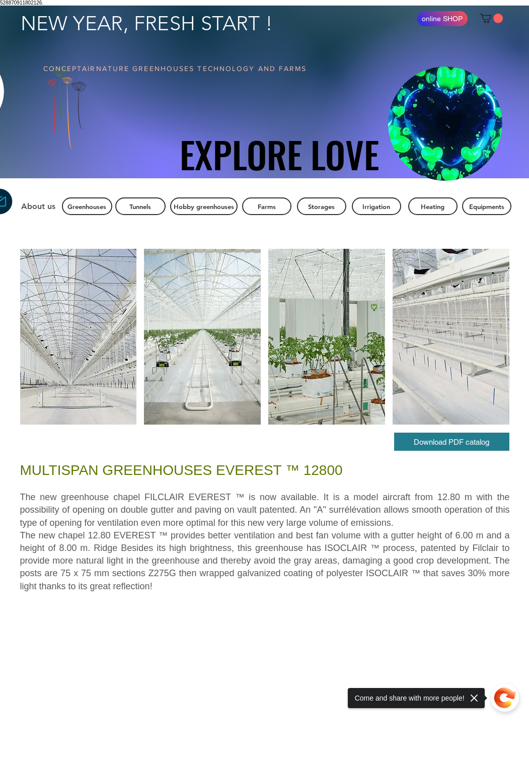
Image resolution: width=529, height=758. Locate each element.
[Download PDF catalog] (451, 442)
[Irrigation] (376, 206)
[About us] (38, 206)
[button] (491, 18)
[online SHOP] (442, 18)
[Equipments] (486, 206)
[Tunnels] (140, 206)
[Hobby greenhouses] (204, 206)
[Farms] (266, 206)
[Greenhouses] (87, 206)
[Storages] (321, 206)
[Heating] (433, 206)
